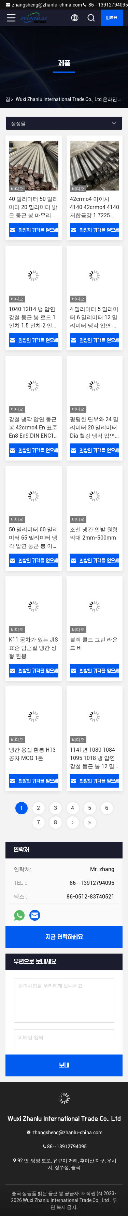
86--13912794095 (105, 5)
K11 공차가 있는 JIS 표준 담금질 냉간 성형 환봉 (33, 647)
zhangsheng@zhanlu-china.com (43, 5)
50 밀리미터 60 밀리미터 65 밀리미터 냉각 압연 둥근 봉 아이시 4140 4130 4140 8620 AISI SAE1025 (33, 546)
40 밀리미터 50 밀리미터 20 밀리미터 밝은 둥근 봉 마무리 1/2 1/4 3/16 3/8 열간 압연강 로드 (33, 215)
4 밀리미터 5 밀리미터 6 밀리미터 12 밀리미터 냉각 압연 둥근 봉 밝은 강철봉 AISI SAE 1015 (94, 325)
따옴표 (111, 17)
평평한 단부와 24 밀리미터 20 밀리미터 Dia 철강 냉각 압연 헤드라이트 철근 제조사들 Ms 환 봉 (94, 435)
